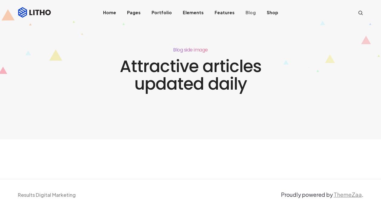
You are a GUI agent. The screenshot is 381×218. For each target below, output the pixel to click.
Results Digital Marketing (47, 195)
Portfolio (162, 12)
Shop (272, 12)
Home (109, 12)
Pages (134, 12)
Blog (251, 12)
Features (225, 12)
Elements (193, 12)
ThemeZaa (348, 194)
